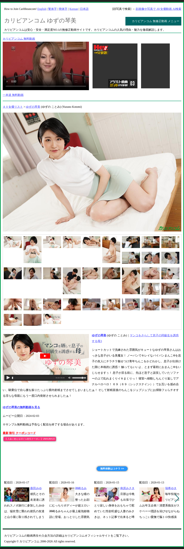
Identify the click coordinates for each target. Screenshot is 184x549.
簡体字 (63, 8)
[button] (177, 498)
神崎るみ (81, 488)
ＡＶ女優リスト (13, 106)
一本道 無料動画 (13, 94)
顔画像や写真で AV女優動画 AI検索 (158, 8)
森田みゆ (36, 488)
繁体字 (52, 8)
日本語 (84, 8)
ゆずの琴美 (33, 106)
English (41, 8)
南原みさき (127, 488)
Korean (74, 8)
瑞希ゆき (171, 488)
